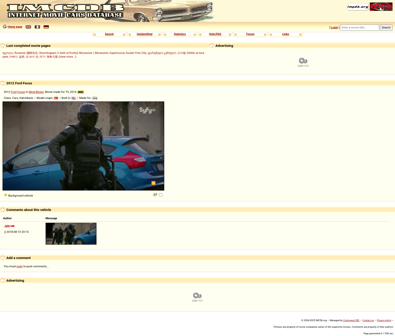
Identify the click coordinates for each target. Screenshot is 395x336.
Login (334, 27)
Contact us (368, 320)
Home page (15, 26)
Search (109, 34)
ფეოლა (8, 53)
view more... (67, 56)
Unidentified (144, 34)
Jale (7, 226)
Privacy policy (384, 320)
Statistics (180, 34)
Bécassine (101, 53)
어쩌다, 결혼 (16, 56)
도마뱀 (181, 53)
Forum (250, 34)
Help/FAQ (215, 34)
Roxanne (19, 53)
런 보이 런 (32, 56)
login (20, 266)
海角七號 (52, 56)
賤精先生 (32, 53)
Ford (14, 92)
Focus (21, 92)
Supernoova (116, 53)
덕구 (42, 56)
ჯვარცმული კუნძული (162, 53)
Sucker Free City (136, 53)
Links (285, 34)
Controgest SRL (351, 320)
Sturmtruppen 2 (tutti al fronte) (58, 53)
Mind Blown (36, 92)
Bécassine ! (86, 53)
